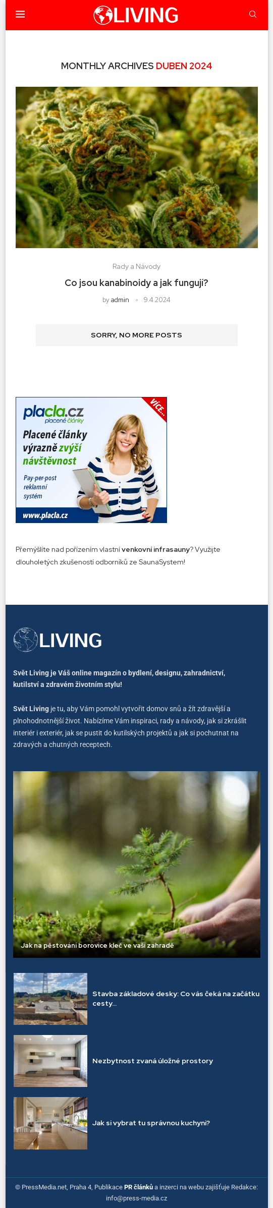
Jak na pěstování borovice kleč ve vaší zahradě (97, 945)
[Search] (253, 15)
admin (120, 300)
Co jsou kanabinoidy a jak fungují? (136, 283)
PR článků (138, 1187)
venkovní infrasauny (156, 549)
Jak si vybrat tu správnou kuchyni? (151, 1122)
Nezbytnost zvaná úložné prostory (152, 1060)
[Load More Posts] (137, 335)
